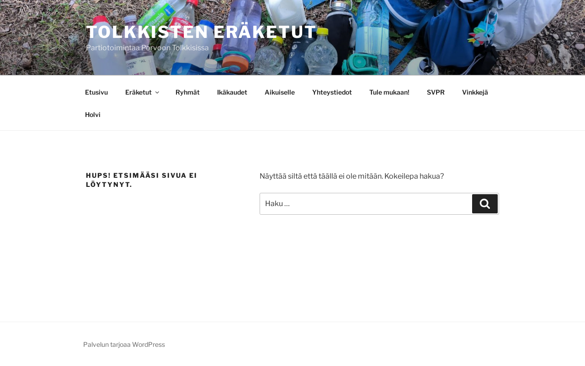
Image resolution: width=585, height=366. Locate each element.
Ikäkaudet (232, 92)
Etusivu (96, 92)
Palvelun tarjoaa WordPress (124, 344)
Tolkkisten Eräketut (201, 32)
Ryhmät (188, 92)
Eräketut (142, 92)
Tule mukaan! (389, 92)
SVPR (436, 92)
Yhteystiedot (332, 92)
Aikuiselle (280, 92)
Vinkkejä (475, 92)
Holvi (93, 114)
